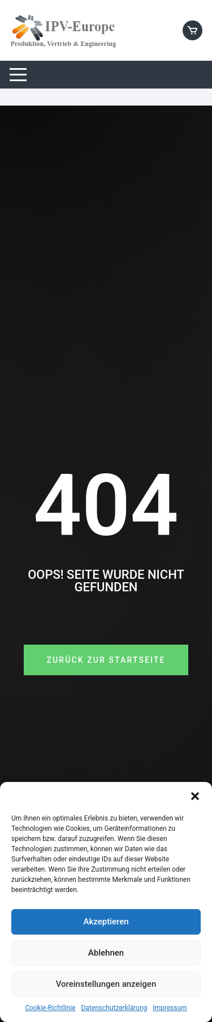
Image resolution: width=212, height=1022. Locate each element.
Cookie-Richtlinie (50, 1008)
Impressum (170, 1008)
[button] (195, 796)
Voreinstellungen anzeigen (106, 984)
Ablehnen (106, 953)
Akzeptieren (105, 921)
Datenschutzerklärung (114, 1008)
